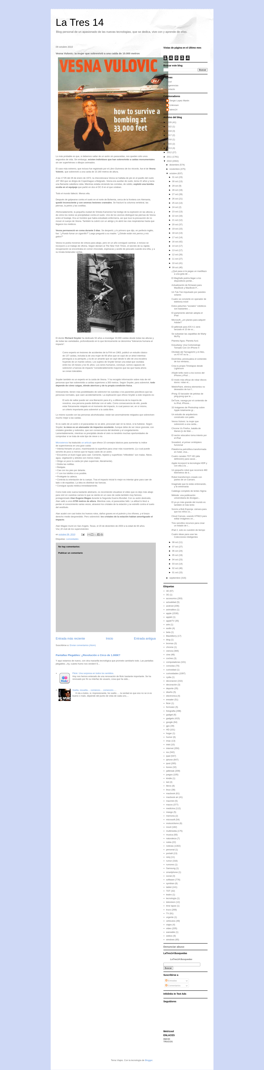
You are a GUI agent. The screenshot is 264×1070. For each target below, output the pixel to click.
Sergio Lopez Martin (179, 100)
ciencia (169, 651)
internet (169, 748)
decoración (171, 684)
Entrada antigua (145, 638)
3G (167, 594)
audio (169, 628)
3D (167, 591)
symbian (170, 883)
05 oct (175, 555)
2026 (169, 122)
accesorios (171, 598)
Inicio (109, 638)
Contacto (170, 89)
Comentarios (172, 985)
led (167, 782)
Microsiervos (62, 442)
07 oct (175, 546)
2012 (169, 152)
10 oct (175, 263)
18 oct (175, 233)
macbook (170, 793)
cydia (168, 677)
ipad (168, 756)
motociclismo (172, 823)
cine (168, 654)
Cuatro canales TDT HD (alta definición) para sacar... (186, 457)
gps (168, 726)
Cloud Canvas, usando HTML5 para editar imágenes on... (189, 517)
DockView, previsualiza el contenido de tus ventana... (189, 360)
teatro (169, 894)
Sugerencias (172, 85)
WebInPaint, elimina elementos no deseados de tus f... (188, 388)
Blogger (148, 1060)
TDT (168, 891)
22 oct (175, 216)
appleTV (170, 621)
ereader (170, 699)
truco (168, 909)
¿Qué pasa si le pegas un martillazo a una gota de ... (189, 272)
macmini (170, 801)
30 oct (175, 181)
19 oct (175, 228)
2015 (169, 144)
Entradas (171, 980)
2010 (169, 161)
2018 (169, 131)
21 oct (175, 220)
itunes (169, 767)
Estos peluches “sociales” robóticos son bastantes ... (189, 307)
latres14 (173, 109)
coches (169, 658)
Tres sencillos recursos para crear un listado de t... (188, 524)
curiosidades (72, 539)
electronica (171, 696)
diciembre (174, 164)
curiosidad (171, 669)
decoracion (171, 681)
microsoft (170, 819)
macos (169, 804)
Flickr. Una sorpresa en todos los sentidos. (93, 673)
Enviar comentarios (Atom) (83, 645)
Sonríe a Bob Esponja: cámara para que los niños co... (189, 510)
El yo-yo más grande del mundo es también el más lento (189, 503)
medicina (170, 808)
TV (167, 913)
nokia (168, 842)
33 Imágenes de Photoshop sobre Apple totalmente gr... (188, 408)
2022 (169, 126)
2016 (169, 139)
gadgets (170, 718)
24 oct (175, 207)
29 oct (175, 186)
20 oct (175, 224)
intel (168, 744)
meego (169, 812)
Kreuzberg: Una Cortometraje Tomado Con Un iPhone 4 (186, 346)
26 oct (175, 198)
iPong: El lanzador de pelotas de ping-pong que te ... (187, 395)
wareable (170, 932)
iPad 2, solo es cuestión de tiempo (188, 530)
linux (168, 789)
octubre (173, 173)
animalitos (171, 609)
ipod (168, 763)
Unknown (174, 105)
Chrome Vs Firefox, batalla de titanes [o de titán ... (186, 429)
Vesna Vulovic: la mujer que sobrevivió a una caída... (185, 422)
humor (169, 737)
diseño (169, 692)
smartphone (172, 872)
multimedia (171, 831)
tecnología (171, 898)
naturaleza (171, 838)
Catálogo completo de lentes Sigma (189, 491)
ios (167, 752)
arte (168, 624)
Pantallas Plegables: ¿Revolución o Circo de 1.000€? (88, 655)
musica (169, 834)
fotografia (170, 711)
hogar (169, 733)
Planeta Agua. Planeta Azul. (185, 340)
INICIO (166, 1039)
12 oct (175, 254)
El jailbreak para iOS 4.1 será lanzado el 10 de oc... (186, 328)
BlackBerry (171, 636)
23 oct (175, 211)
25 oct (175, 203)
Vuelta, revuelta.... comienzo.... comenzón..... (94, 690)
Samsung (170, 868)
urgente (170, 917)
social (169, 876)
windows (170, 939)
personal (170, 849)
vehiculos (170, 921)
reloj (168, 857)
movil (168, 827)
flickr (168, 703)
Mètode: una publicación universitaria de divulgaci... (186, 496)
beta (168, 632)
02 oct (175, 568)
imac (168, 741)
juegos (169, 774)
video (168, 928)
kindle (169, 778)
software (170, 879)
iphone (169, 759)
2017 (169, 135)
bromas (169, 643)
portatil (169, 853)
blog (168, 639)
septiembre (175, 578)
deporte (170, 688)
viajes (169, 924)
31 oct (175, 177)
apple (169, 613)
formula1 (170, 707)
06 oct (175, 551)
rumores (170, 864)
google (169, 722)
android (169, 606)
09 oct (175, 267)
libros (168, 786)
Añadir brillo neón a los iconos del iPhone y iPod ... (188, 374)
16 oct (175, 241)
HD (167, 729)
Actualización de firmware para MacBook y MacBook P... (187, 286)
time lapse (171, 906)
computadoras (173, 662)
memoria (170, 816)
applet (169, 617)
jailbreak (170, 771)
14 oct (175, 246)
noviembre (174, 169)
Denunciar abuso (173, 946)
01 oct (175, 572)
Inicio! (169, 81)
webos (169, 936)
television (170, 902)
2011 (169, 156)
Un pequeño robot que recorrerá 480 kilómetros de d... (189, 471)
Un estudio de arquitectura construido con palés (184, 415)
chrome (169, 647)
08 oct (175, 542)
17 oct (175, 237)
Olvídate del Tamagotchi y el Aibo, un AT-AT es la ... (188, 353)
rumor (169, 861)
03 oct (175, 563)
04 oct (175, 559)
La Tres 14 (80, 22)
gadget (169, 714)
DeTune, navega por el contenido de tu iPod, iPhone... (189, 401)
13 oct (175, 250)
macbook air (172, 797)
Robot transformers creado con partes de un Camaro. (187, 478)
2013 (169, 148)
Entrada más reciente (70, 638)
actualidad (171, 602)
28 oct (175, 190)
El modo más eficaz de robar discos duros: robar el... (189, 381)
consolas (170, 666)
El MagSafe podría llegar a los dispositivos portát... (186, 279)
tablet (169, 887)
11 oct (175, 258)
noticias (170, 846)
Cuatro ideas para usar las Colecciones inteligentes (185, 535)
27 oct (175, 194)
